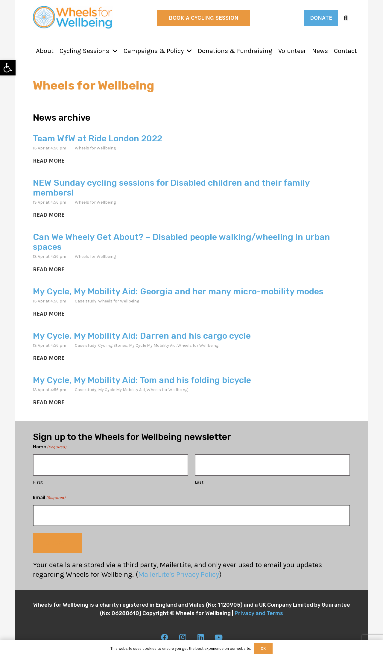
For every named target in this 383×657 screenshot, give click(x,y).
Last (199, 482)
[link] (8, 67)
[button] (113, 51)
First (38, 482)
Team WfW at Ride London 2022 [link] (97, 138)
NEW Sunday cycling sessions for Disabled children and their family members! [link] (171, 188)
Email (49, 497)
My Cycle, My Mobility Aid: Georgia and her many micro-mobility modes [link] (178, 291)
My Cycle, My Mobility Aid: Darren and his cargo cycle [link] (142, 336)
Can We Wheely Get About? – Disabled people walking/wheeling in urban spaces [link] (181, 242)
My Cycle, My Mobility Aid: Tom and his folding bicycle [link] (142, 380)
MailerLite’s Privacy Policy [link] (178, 574)
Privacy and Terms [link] (259, 613)
